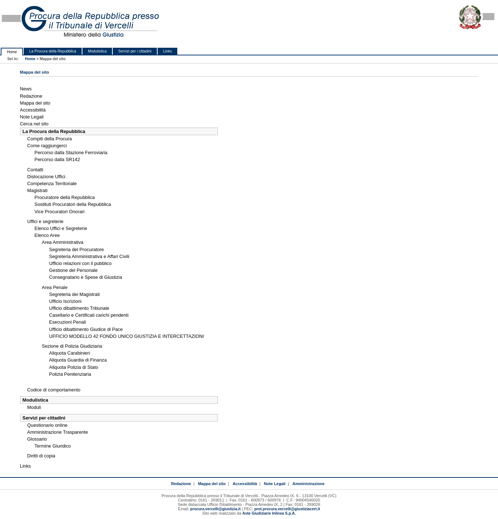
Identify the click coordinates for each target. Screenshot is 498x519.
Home (12, 52)
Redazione (31, 96)
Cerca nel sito (34, 123)
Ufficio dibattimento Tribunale (79, 308)
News (26, 88)
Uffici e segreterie (45, 221)
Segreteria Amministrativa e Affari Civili (89, 256)
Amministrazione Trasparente (57, 432)
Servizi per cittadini (44, 418)
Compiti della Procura (49, 138)
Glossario (37, 439)
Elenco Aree (47, 235)
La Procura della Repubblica (52, 51)
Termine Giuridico (53, 446)
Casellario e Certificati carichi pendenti (89, 315)
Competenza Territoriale (52, 183)
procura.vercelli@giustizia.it (215, 509)
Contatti (35, 169)
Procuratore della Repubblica (65, 197)
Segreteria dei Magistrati (74, 294)
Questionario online (47, 425)
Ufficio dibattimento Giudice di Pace (86, 329)
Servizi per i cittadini (134, 51)
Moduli (34, 407)
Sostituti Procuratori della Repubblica (73, 204)
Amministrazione (308, 483)
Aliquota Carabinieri (69, 353)
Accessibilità (33, 110)
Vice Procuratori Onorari (60, 211)
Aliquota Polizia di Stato (73, 367)
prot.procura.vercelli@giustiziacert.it (287, 509)
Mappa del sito (35, 103)
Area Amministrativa (63, 242)
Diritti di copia (41, 455)
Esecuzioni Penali (67, 322)
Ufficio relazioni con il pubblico (80, 263)
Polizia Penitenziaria (70, 374)
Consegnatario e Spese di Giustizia (85, 277)
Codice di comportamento (54, 390)
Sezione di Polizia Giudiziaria (72, 346)
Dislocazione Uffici (46, 176)
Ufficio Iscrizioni (65, 301)
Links (167, 51)
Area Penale (54, 287)
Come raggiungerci (47, 145)
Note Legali (32, 117)
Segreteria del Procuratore (76, 249)
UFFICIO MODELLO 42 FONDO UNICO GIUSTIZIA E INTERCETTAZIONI (126, 336)
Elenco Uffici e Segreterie (61, 228)
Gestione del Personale (73, 270)
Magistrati (37, 190)
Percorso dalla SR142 (57, 159)
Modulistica (97, 51)
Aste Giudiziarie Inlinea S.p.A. (269, 513)
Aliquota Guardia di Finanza (78, 360)
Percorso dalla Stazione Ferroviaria (71, 152)
